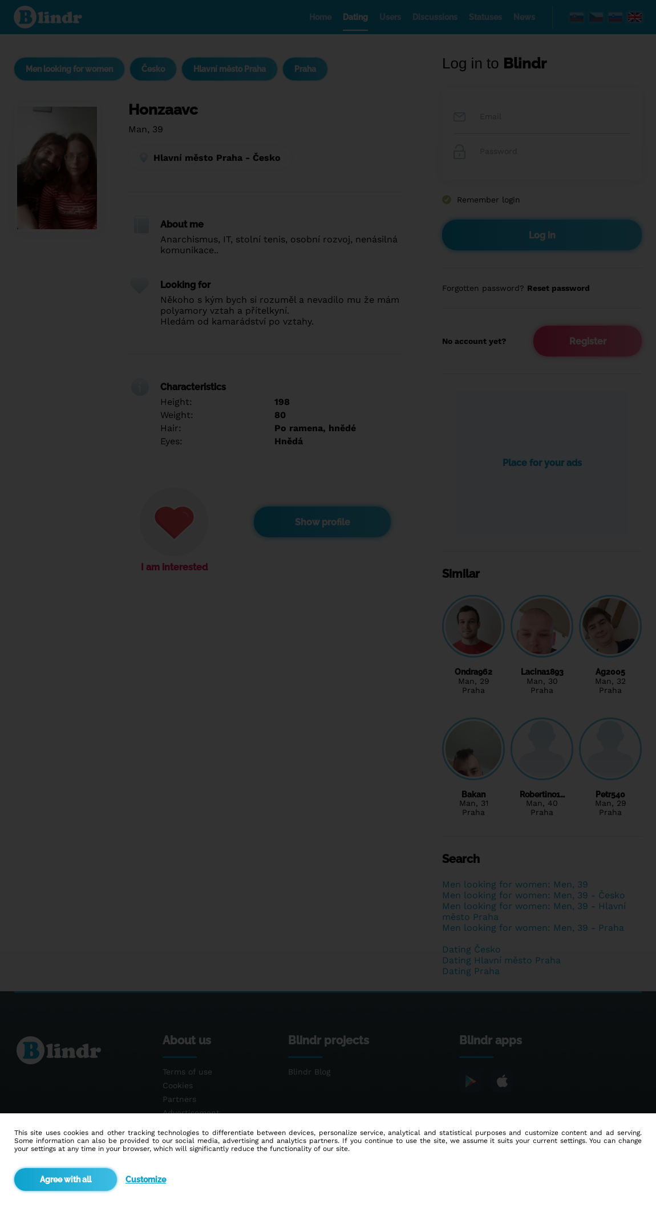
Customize (145, 1179)
